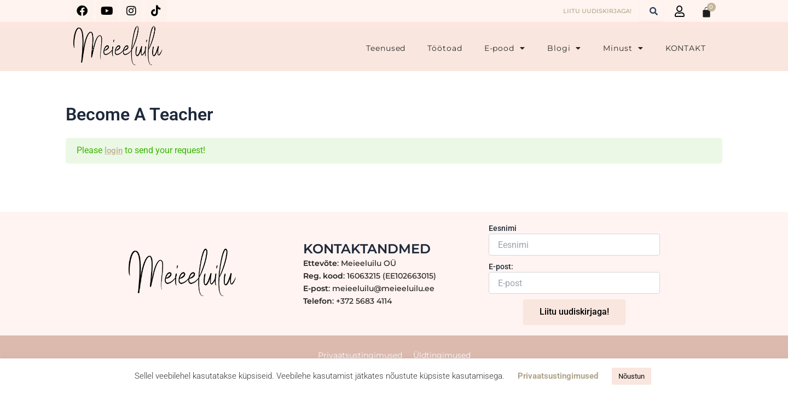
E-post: (501, 272)
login (114, 150)
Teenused (385, 48)
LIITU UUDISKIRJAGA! (597, 11)
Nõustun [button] (631, 376)
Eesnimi (503, 233)
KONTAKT (685, 48)
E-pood (504, 48)
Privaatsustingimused (558, 376)
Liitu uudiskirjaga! (574, 317)
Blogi (564, 48)
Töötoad (444, 48)
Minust (623, 48)
